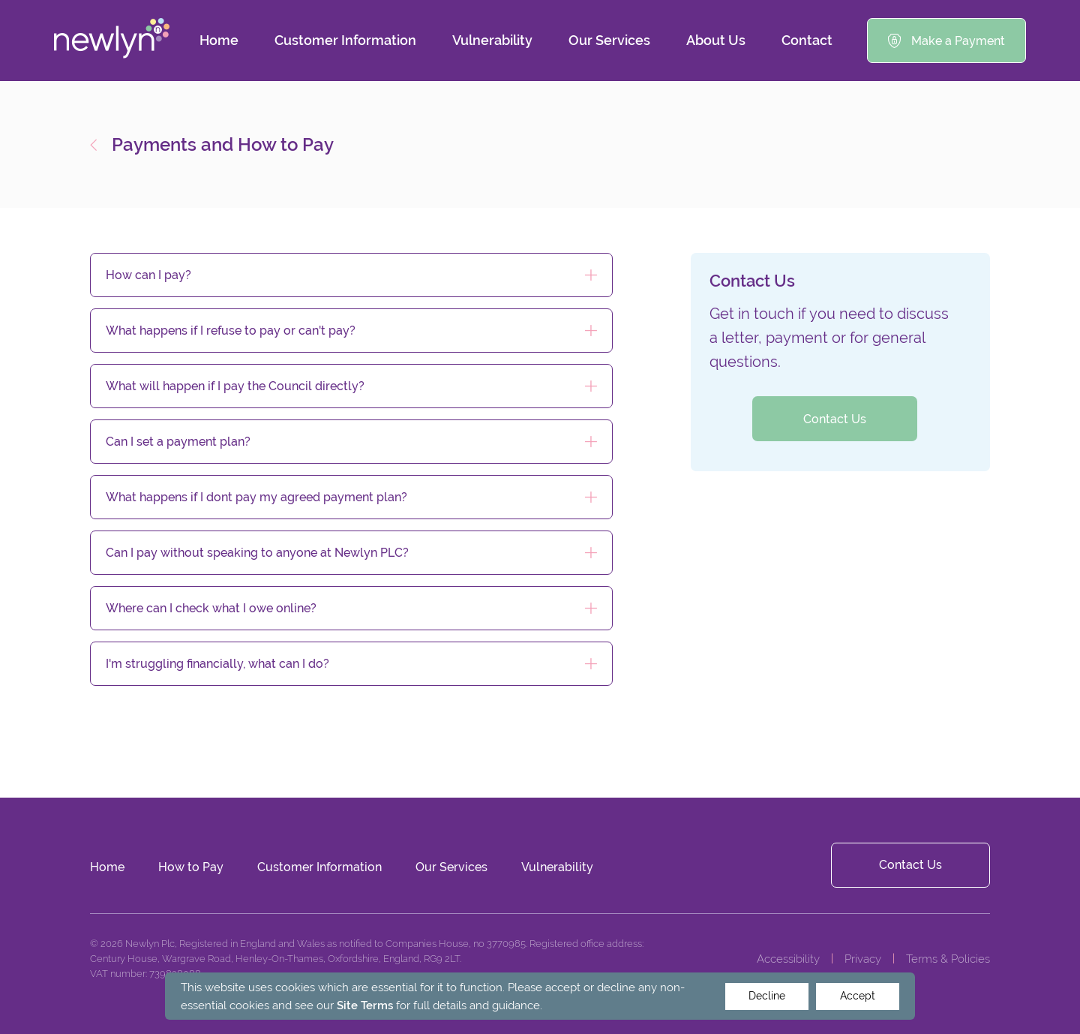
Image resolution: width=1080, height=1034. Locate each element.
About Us (716, 40)
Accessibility (788, 958)
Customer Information (345, 40)
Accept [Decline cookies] (857, 996)
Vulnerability (492, 40)
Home (219, 40)
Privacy (862, 958)
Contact (807, 40)
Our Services (609, 40)
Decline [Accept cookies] (766, 996)
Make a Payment (946, 41)
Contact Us (834, 419)
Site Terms (365, 1005)
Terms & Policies (948, 958)
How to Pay (191, 867)
